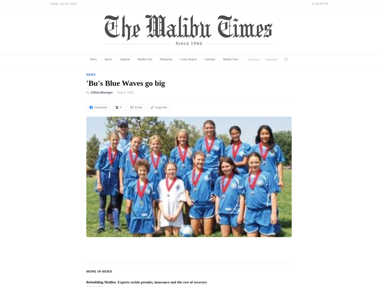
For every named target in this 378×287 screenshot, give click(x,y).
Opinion (125, 59)
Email (136, 107)
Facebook (98, 107)
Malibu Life (145, 59)
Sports (108, 59)
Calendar (209, 59)
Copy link (158, 107)
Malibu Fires (231, 59)
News (93, 59)
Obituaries (166, 59)
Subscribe (271, 59)
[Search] (286, 59)
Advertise (254, 59)
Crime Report (188, 59)
